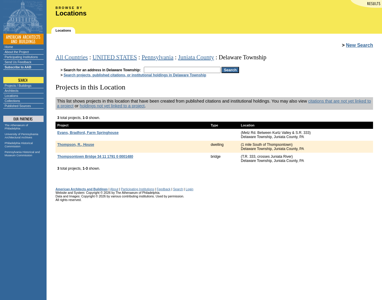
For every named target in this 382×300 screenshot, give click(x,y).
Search (178, 189)
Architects (12, 90)
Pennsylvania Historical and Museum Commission (22, 153)
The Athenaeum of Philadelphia (16, 126)
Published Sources (18, 106)
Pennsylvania (157, 57)
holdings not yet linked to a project (112, 105)
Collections (12, 101)
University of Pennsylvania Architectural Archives (21, 135)
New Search (359, 45)
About (114, 189)
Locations (11, 96)
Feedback (163, 189)
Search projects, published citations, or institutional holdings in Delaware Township (135, 75)
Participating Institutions (21, 57)
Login (189, 189)
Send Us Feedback (18, 62)
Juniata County (196, 57)
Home (9, 47)
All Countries (72, 57)
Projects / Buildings (18, 85)
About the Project (17, 52)
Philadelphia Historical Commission (19, 144)
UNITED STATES (115, 57)
